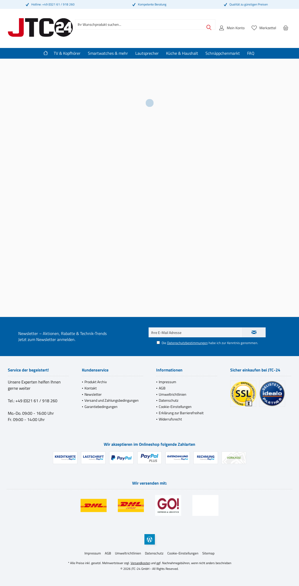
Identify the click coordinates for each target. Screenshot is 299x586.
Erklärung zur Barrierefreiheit (181, 413)
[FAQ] (250, 53)
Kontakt (90, 388)
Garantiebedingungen (101, 406)
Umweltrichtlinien (172, 394)
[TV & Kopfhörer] (67, 53)
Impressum (167, 381)
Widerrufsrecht (170, 419)
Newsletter (93, 394)
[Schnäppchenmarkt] (222, 53)
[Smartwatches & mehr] (108, 53)
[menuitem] (285, 27)
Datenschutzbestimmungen (187, 342)
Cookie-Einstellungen (175, 406)
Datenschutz (168, 400)
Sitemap (208, 553)
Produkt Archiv (95, 381)
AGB (162, 388)
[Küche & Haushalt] (182, 53)
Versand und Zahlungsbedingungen (111, 400)
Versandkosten (140, 562)
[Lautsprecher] (147, 53)
